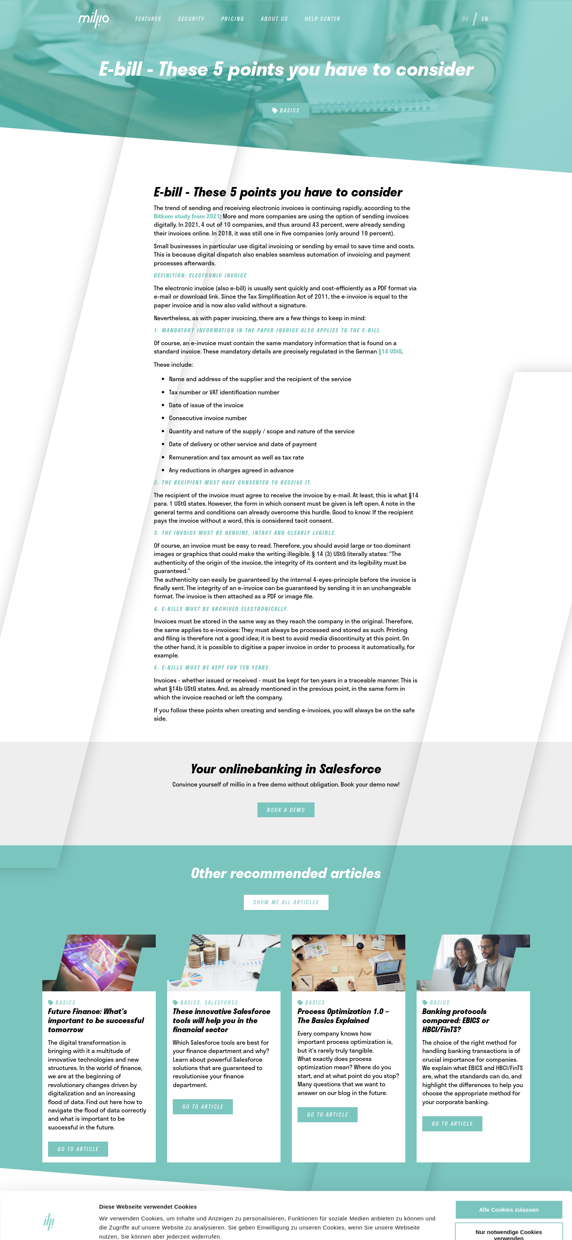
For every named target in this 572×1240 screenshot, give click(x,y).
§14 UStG (390, 351)
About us (274, 19)
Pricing (232, 19)
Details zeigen (410, 1225)
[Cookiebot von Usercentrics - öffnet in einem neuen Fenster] (49, 1225)
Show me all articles (286, 902)
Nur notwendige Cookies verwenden (509, 1199)
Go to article (78, 1149)
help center (323, 19)
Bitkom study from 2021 (187, 216)
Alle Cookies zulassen (509, 1173)
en (485, 19)
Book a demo (286, 810)
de (465, 19)
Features (148, 19)
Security (191, 19)
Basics (286, 110)
